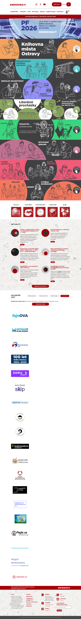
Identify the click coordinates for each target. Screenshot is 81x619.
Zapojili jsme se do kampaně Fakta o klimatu (28, 267)
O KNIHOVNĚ (14, 11)
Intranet (28, 594)
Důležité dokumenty (31, 602)
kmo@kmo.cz (48, 610)
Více (22, 244)
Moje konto (57, 4)
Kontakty (28, 604)
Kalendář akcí (15, 296)
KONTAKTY (60, 11)
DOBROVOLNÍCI (50, 11)
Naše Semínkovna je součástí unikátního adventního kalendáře (59, 250)
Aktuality (16, 224)
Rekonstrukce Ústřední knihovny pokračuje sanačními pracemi (60, 268)
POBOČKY (23, 11)
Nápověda (29, 606)
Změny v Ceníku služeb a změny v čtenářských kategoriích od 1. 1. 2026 (29, 231)
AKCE (29, 11)
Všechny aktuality (40, 286)
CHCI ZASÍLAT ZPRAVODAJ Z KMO (62, 604)
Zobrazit (62, 600)
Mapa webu (29, 596)
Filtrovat (65, 296)
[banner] (20, 5)
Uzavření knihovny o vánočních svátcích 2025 (40, 16)
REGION (42, 11)
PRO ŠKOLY (35, 11)
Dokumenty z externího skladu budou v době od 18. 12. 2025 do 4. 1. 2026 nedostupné (29, 250)
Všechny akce (40, 304)
